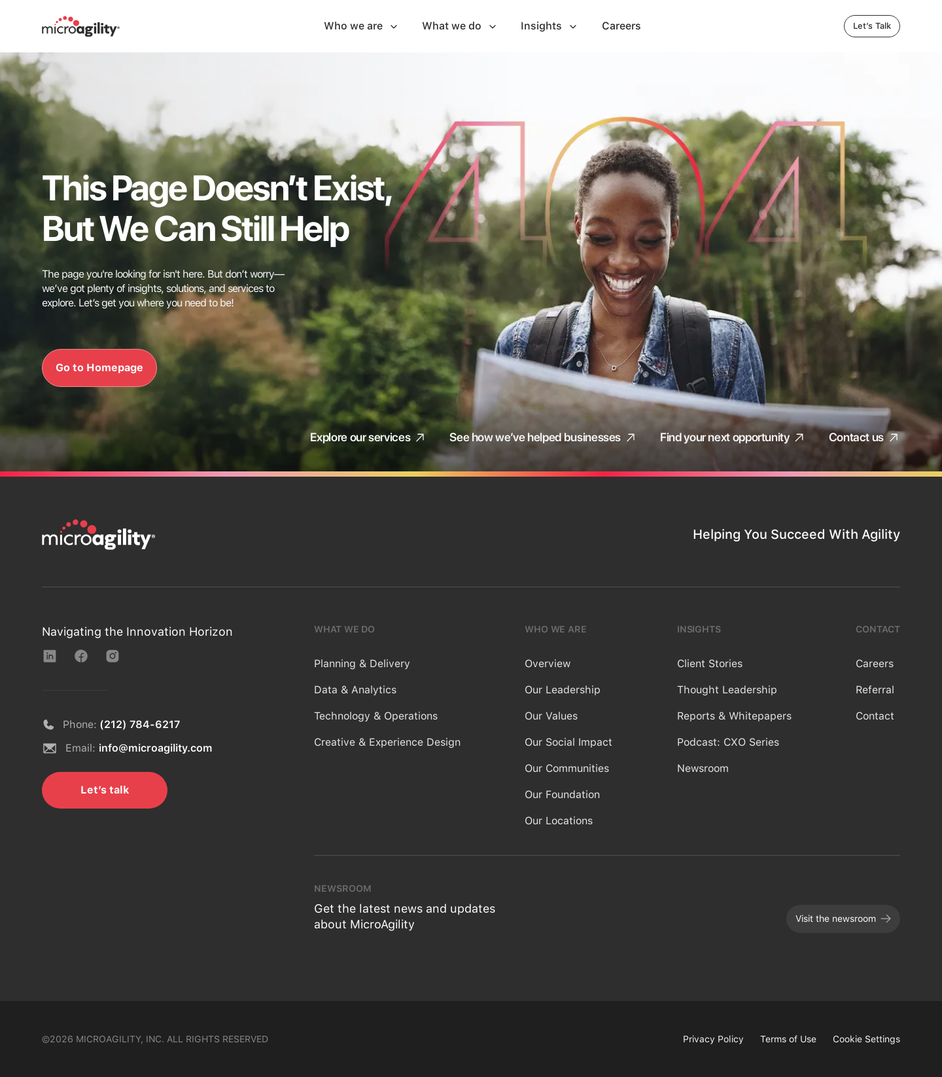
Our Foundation (562, 794)
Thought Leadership (727, 690)
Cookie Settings (866, 1039)
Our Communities (567, 768)
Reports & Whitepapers (734, 716)
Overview (547, 663)
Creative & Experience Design (387, 742)
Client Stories (709, 663)
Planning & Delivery (362, 663)
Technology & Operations (376, 716)
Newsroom (703, 768)
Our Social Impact (568, 742)
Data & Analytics (355, 690)
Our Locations (559, 820)
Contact (875, 716)
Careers (875, 663)
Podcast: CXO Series (728, 742)
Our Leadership (563, 690)
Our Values (551, 716)
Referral (875, 690)
